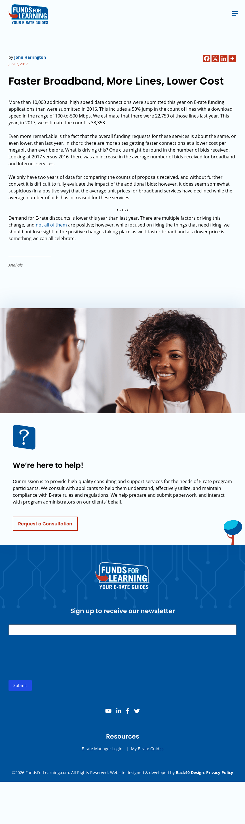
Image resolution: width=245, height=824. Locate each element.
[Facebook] (206, 58)
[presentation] (52, 664)
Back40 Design (190, 772)
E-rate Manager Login (102, 751)
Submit (20, 687)
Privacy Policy (219, 772)
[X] (215, 58)
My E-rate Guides (147, 751)
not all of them (51, 225)
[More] (232, 58)
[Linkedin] (223, 58)
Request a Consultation (45, 526)
